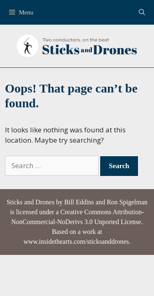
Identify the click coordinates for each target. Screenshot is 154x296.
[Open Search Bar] (142, 12)
